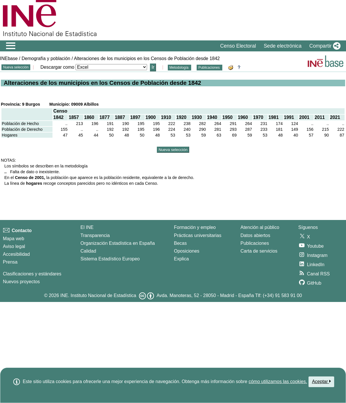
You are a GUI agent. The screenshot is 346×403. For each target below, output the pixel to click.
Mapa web (13, 238)
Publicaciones (209, 68)
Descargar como (57, 67)
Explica (181, 258)
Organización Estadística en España (117, 243)
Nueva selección (16, 67)
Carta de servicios (258, 251)
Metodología (179, 68)
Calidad (88, 251)
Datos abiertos (255, 235)
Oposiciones (186, 251)
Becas (180, 243)
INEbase (9, 58)
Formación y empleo (195, 227)
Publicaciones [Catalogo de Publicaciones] (254, 243)
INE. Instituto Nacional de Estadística (98, 295)
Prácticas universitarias (197, 235)
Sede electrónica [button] (283, 46)
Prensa (10, 262)
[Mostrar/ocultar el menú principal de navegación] (10, 46)
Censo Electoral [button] (238, 46)
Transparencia (95, 235)
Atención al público (259, 227)
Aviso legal (14, 246)
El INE (86, 227)
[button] (324, 46)
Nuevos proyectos (21, 281)
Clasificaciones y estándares (32, 273)
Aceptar (321, 381)
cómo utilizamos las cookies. (278, 381)
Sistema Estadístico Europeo (110, 258)
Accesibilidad (16, 254)
